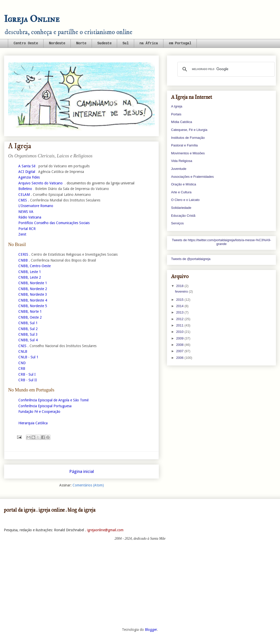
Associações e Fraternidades (192, 177)
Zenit (22, 234)
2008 (180, 345)
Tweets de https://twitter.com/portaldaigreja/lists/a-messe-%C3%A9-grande (221, 242)
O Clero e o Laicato (185, 200)
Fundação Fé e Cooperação (39, 412)
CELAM (24, 195)
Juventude (178, 169)
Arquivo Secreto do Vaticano (40, 183)
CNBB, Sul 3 (28, 334)
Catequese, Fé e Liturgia (189, 130)
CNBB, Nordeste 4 (32, 300)
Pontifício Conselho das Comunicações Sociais (54, 223)
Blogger (151, 630)
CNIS (22, 346)
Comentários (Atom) (88, 485)
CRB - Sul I (27, 374)
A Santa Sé (26, 166)
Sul (125, 43)
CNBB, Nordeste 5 (32, 306)
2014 (180, 306)
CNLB (22, 351)
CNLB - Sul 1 (28, 357)
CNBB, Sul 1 (28, 323)
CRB (21, 368)
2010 (180, 332)
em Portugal (180, 43)
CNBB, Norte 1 (30, 311)
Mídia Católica (181, 122)
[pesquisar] (225, 69)
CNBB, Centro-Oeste (34, 266)
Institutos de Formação (188, 138)
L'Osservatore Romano (35, 206)
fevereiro (182, 291)
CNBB (23, 260)
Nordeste (57, 43)
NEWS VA (25, 212)
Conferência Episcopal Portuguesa (45, 406)
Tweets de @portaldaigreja (191, 259)
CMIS (22, 200)
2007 (180, 351)
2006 (180, 358)
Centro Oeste (25, 43)
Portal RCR (27, 229)
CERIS (23, 254)
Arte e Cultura (181, 192)
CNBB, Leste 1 (29, 272)
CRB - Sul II (27, 380)
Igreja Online (32, 19)
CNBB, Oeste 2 (30, 317)
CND (22, 363)
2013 (180, 312)
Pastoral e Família (184, 145)
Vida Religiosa (181, 161)
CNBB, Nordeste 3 (32, 294)
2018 (180, 286)
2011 (180, 325)
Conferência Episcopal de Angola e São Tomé (53, 400)
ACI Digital (26, 172)
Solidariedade (181, 208)
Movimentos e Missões (188, 153)
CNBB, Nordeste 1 (32, 283)
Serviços (177, 223)
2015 (180, 300)
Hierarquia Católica (33, 423)
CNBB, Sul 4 (28, 340)
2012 (180, 319)
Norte (81, 43)
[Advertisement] (140, 584)
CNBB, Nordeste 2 (32, 289)
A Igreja (176, 106)
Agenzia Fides (29, 177)
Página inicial (81, 471)
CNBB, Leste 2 (29, 277)
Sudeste (104, 43)
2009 (180, 338)
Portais (176, 114)
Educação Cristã (183, 215)
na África (148, 43)
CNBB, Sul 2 (28, 329)
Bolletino (25, 189)
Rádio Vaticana (29, 217)
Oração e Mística (183, 184)
